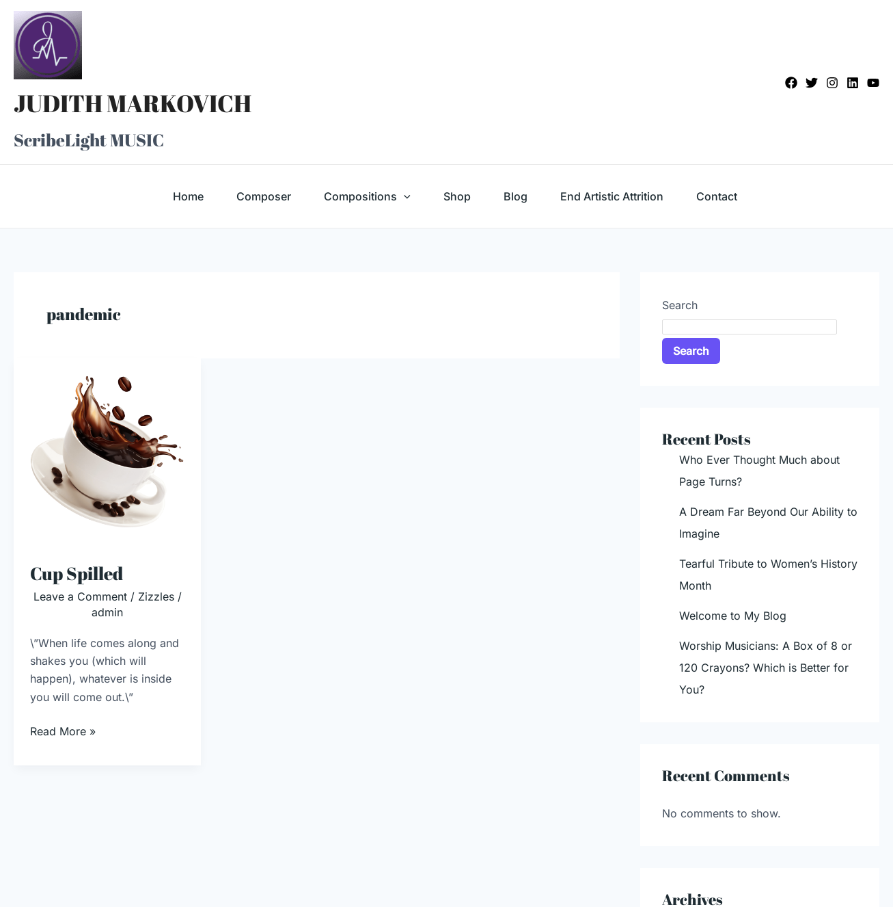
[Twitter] (812, 83)
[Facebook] (791, 83)
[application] (404, 196)
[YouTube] (873, 83)
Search (680, 305)
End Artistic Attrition (611, 196)
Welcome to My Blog (732, 615)
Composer (263, 196)
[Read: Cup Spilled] (107, 451)
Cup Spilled (76, 573)
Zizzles (156, 596)
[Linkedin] (853, 83)
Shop (457, 196)
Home (188, 196)
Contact (716, 196)
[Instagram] (832, 83)
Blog (515, 196)
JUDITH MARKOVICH (132, 103)
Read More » (63, 730)
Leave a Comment (80, 596)
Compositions (367, 196)
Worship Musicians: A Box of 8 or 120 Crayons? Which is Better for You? (765, 667)
